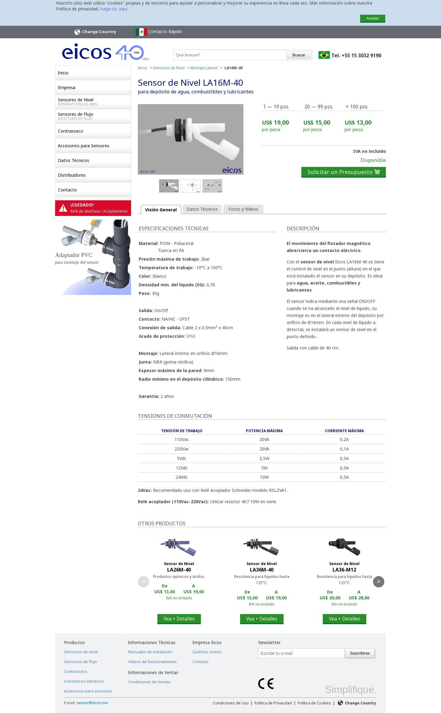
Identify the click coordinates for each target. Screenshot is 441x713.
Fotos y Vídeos (243, 209)
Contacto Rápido (159, 32)
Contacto (67, 190)
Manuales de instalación (150, 652)
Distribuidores (72, 175)
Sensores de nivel (81, 652)
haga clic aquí (113, 9)
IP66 (190, 336)
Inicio (63, 73)
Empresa (66, 87)
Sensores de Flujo (94, 116)
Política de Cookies (314, 703)
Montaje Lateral (203, 67)
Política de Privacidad (273, 703)
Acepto (372, 18)
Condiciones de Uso (231, 703)
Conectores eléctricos (84, 681)
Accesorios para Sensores (83, 146)
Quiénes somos (207, 652)
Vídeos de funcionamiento (152, 661)
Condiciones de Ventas (149, 682)
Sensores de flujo (80, 661)
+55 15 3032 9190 (361, 55)
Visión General (161, 210)
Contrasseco (70, 131)
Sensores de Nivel (94, 102)
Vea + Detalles (179, 618)
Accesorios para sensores (88, 691)
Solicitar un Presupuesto (343, 171)
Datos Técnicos (73, 160)
